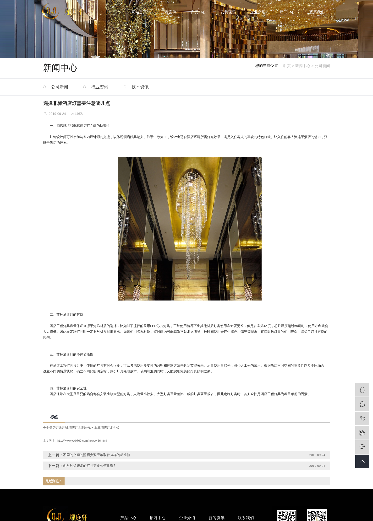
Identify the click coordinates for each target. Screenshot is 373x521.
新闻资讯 (216, 518)
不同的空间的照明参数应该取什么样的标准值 (96, 455)
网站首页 (139, 12)
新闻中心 (287, 12)
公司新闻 (322, 66)
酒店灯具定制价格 (81, 428)
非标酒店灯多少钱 (106, 428)
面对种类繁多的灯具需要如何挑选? (89, 465)
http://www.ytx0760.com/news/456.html (82, 440)
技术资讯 (140, 87)
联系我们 (317, 12)
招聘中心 (158, 518)
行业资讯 (99, 87)
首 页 (286, 66)
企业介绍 (257, 12)
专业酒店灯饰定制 (55, 428)
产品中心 (198, 12)
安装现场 (228, 12)
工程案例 (168, 12)
